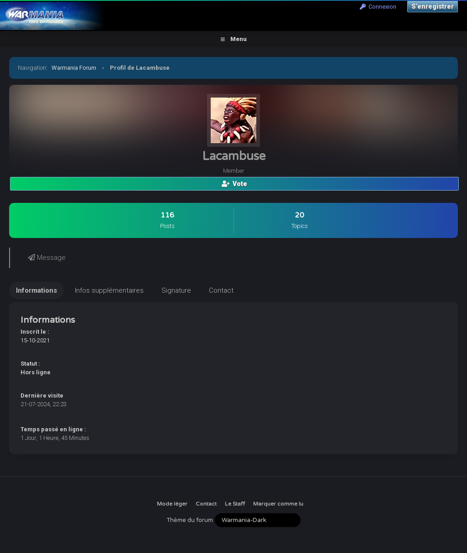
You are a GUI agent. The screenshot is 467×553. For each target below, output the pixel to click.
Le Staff (235, 504)
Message (47, 257)
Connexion (378, 6)
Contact (206, 504)
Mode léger (172, 504)
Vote (234, 183)
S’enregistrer (432, 6)
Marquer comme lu (278, 504)
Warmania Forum (74, 67)
